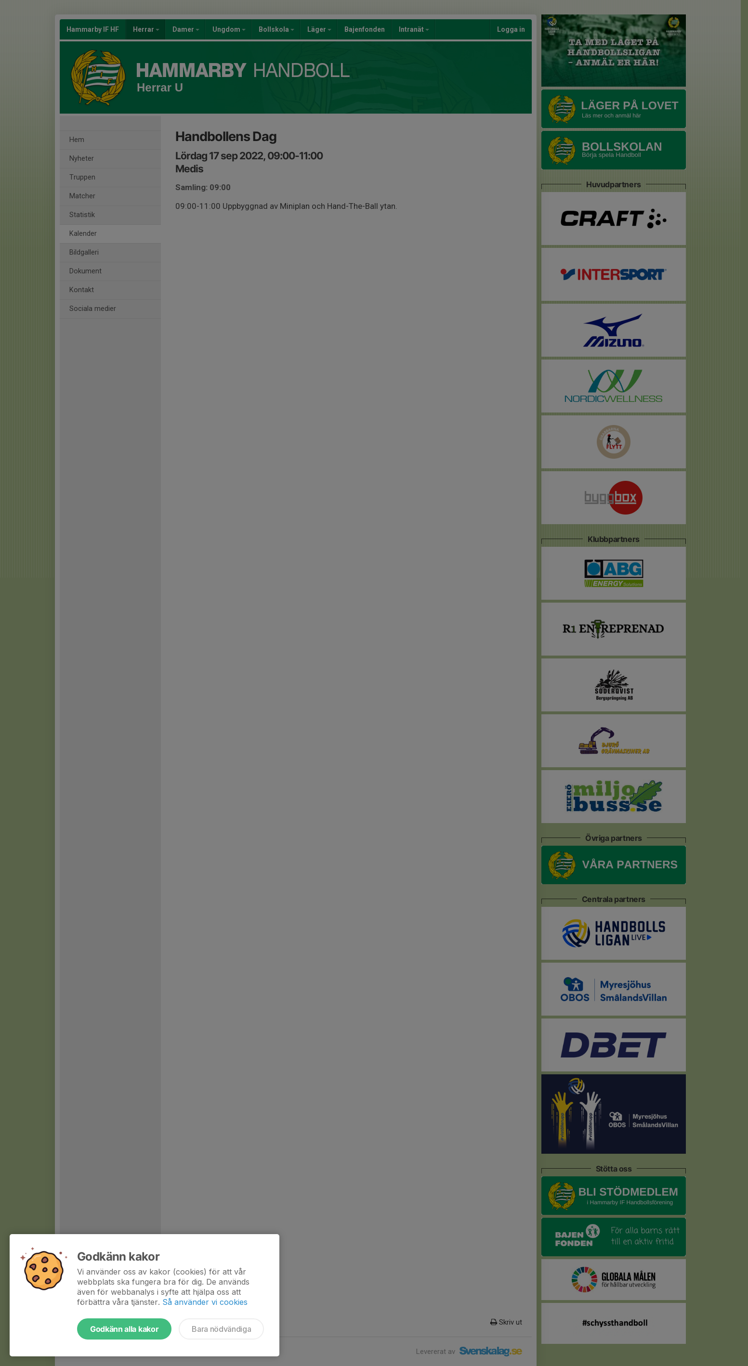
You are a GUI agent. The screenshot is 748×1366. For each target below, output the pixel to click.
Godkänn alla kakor (124, 1329)
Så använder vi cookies (205, 1302)
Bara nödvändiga (221, 1329)
